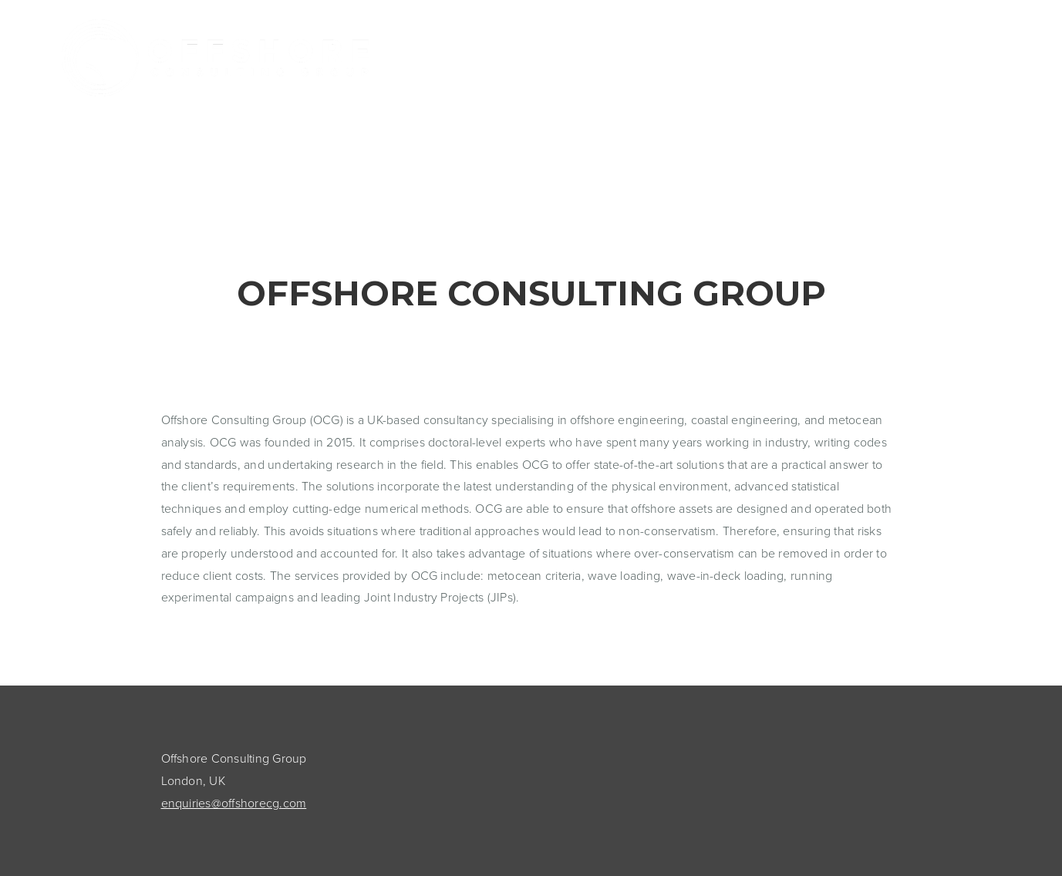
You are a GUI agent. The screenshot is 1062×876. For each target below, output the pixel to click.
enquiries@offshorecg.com (234, 802)
